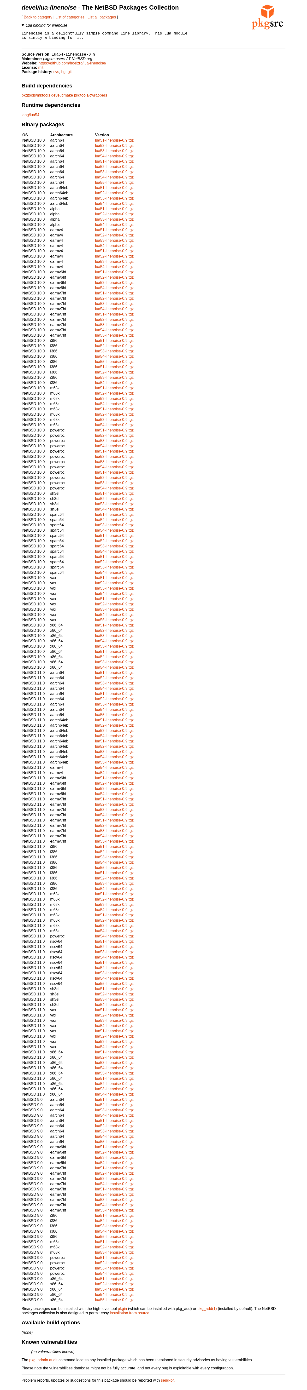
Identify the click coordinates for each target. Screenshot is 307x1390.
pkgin (122, 1312)
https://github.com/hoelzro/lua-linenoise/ (72, 67)
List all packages (102, 17)
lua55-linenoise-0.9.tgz (114, 186)
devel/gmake (62, 99)
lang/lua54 (30, 118)
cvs (56, 75)
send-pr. (168, 1384)
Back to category (38, 17)
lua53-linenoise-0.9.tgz (114, 154)
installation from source (129, 1317)
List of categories (69, 17)
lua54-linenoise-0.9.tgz (114, 160)
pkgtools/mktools (36, 99)
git (70, 75)
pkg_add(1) (207, 1312)
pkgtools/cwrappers (90, 99)
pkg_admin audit (43, 1363)
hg (63, 75)
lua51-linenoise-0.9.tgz (114, 144)
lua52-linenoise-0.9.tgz (114, 149)
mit (40, 71)
